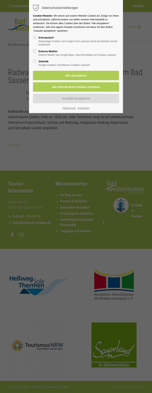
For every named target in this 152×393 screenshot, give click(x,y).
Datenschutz (69, 108)
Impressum (83, 108)
